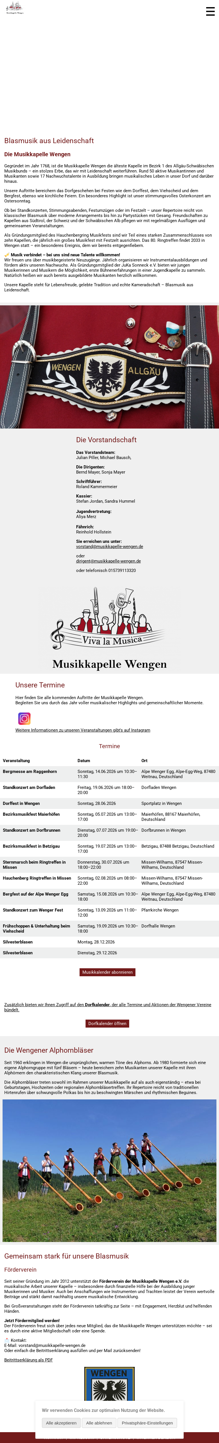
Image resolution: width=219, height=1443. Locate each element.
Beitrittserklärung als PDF (28, 1360)
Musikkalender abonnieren (107, 972)
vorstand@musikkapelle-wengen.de (109, 546)
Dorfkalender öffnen (107, 1023)
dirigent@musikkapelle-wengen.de (108, 561)
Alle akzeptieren (61, 1422)
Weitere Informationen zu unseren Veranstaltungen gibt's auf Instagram (82, 730)
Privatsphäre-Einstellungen (147, 1422)
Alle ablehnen (99, 1422)
